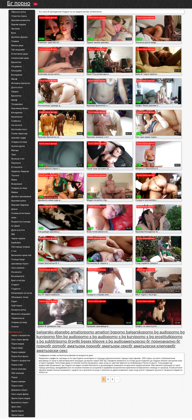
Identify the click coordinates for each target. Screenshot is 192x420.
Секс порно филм (19, 339)
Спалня (15, 326)
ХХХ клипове (17, 373)
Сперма (15, 41)
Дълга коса (16, 87)
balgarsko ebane (50, 332)
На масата (16, 272)
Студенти (15, 289)
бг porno (55, 346)
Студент (15, 284)
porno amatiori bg (99, 332)
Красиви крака (18, 200)
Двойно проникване (21, 196)
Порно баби (17, 348)
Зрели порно (17, 411)
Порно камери (18, 352)
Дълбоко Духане (19, 37)
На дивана (16, 66)
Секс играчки (17, 268)
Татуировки (17, 104)
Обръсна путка (18, 12)
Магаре (15, 150)
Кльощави (16, 70)
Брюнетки (16, 62)
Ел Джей (15, 226)
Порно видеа (17, 344)
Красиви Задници (20, 205)
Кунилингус (17, 117)
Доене (14, 209)
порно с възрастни (20, 335)
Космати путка (18, 310)
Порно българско (19, 356)
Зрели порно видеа (20, 398)
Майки (14, 192)
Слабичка (16, 121)
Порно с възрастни (20, 360)
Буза (13, 33)
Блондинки (16, 112)
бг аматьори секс (113, 346)
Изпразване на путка (21, 293)
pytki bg (78, 341)
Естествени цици (19, 54)
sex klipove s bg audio (104, 341)
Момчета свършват (21, 314)
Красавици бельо (19, 108)
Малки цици (17, 45)
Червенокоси (17, 318)
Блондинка (16, 75)
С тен (13, 251)
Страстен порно (19, 16)
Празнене (16, 163)
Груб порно (16, 305)
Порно (14, 377)
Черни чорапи (18, 238)
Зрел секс (16, 406)
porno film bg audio (61, 336)
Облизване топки (19, 297)
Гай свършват (18, 49)
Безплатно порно (19, 402)
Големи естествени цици (20, 215)
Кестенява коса (19, 129)
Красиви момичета (20, 20)
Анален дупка (18, 146)
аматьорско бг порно (142, 341)
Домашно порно (19, 390)
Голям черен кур (19, 133)
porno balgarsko (129, 332)
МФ (13, 234)
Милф (14, 79)
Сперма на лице (19, 142)
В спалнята (16, 167)
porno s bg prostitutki (153, 336)
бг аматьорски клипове (150, 346)
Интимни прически (20, 83)
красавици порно (19, 263)
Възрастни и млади (20, 221)
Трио (13, 154)
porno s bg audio (93, 336)
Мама (14, 179)
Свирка (15, 91)
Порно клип (17, 364)
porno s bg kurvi (121, 336)
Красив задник (18, 24)
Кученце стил (17, 158)
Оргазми (15, 28)
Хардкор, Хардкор (20, 171)
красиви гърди (18, 138)
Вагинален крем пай (21, 255)
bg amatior (74, 332)
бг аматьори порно (80, 346)
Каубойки (16, 242)
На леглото (16, 125)
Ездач (14, 301)
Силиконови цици (20, 58)
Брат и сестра (18, 280)
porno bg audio (156, 332)
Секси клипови (18, 369)
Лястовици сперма (20, 247)
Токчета (15, 175)
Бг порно (18, 3)
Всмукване (16, 184)
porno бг (64, 341)
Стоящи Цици (18, 259)
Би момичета (17, 276)
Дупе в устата (18, 230)
